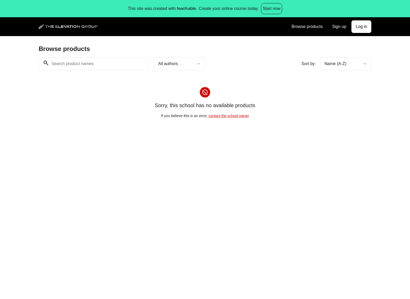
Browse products (307, 26)
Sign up (339, 26)
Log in (361, 26)
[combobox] (179, 63)
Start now (272, 8)
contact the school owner (229, 116)
